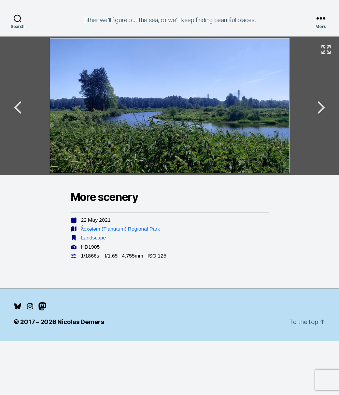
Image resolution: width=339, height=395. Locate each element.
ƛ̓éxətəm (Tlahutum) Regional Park (120, 229)
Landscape (93, 237)
